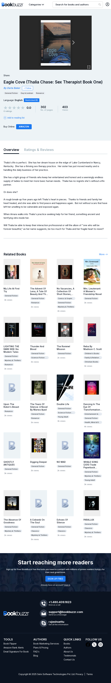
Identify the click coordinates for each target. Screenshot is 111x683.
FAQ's (36, 651)
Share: (7, 75)
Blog (35, 655)
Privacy (79, 674)
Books (67, 643)
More (103, 254)
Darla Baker (13, 88)
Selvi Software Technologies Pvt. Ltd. (56, 674)
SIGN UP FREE (55, 578)
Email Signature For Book (16, 651)
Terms (89, 674)
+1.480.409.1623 (60, 602)
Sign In (67, 585)
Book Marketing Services (46, 643)
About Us (68, 651)
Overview (11, 150)
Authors (67, 647)
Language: (13, 100)
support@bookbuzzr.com (66, 612)
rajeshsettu (56, 621)
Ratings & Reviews (39, 150)
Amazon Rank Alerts (14, 647)
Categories (35, 4)
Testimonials (70, 655)
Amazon (24, 126)
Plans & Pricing (40, 647)
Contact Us (69, 659)
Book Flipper (10, 643)
